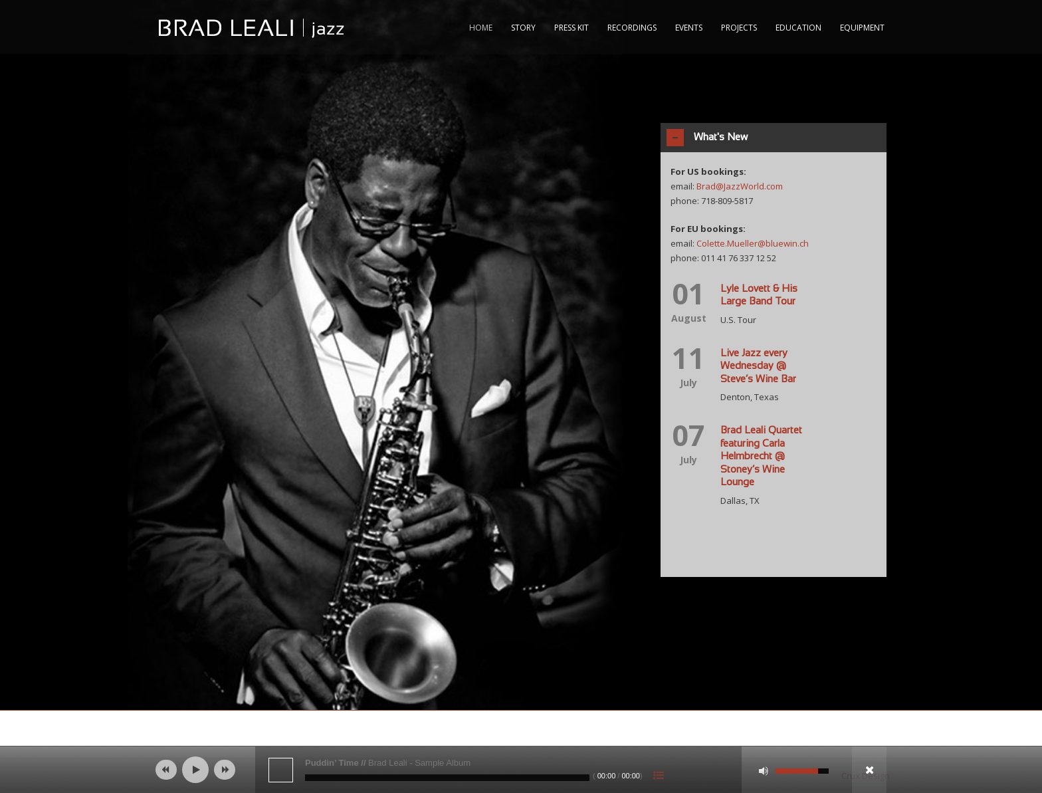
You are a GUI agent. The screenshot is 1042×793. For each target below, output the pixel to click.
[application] (521, 769)
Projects (739, 27)
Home (480, 27)
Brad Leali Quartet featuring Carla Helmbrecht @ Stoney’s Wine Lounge (761, 456)
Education (798, 27)
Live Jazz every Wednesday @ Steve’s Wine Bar (758, 366)
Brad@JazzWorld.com (739, 186)
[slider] (447, 777)
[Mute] (763, 771)
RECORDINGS (632, 27)
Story (523, 27)
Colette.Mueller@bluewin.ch (752, 243)
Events (688, 27)
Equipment (862, 27)
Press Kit (571, 27)
